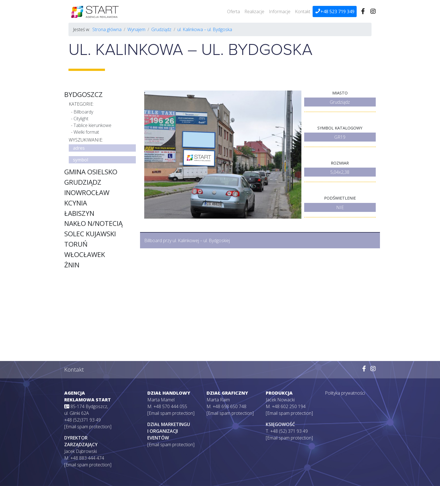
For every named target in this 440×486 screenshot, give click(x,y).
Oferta (233, 11)
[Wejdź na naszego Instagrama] (373, 11)
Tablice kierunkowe (92, 125)
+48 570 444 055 (170, 406)
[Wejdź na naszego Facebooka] (363, 11)
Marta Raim (218, 400)
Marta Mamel (161, 400)
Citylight (81, 118)
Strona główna (107, 29)
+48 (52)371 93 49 (82, 420)
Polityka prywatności (345, 393)
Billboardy (83, 112)
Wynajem (136, 29)
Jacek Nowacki (280, 400)
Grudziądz (161, 29)
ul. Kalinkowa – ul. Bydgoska (204, 29)
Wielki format (86, 132)
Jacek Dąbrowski (80, 451)
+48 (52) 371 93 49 (289, 431)
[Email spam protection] (87, 426)
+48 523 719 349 (334, 11)
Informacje (279, 11)
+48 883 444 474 (87, 458)
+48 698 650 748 (229, 406)
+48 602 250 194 (289, 406)
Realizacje (254, 11)
